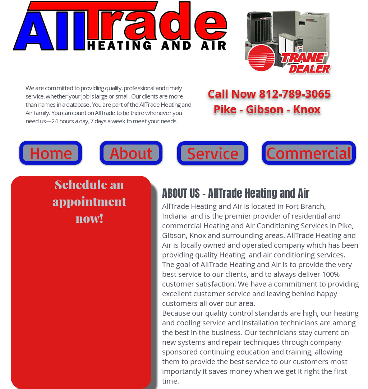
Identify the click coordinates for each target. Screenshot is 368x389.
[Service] (212, 153)
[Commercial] (309, 153)
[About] (131, 153)
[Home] (50, 153)
